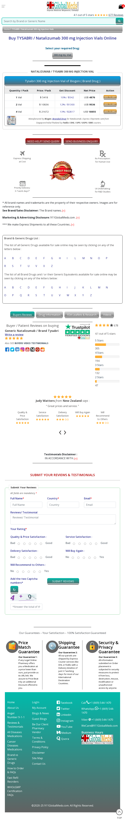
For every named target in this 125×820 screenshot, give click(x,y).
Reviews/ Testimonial (23, 520)
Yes (101, 564)
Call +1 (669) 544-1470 (96, 710)
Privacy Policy (40, 755)
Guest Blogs (39, 726)
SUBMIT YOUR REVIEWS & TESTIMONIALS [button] (62, 482)
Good (48, 550)
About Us (13, 715)
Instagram (65, 728)
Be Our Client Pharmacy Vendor (40, 736)
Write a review (14, 334)
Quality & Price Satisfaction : (28, 544)
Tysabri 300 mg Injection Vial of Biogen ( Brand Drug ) (62, 81)
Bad (12, 550)
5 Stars (99, 340)
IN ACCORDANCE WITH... (61, 464)
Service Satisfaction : (79, 544)
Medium (64, 740)
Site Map (37, 766)
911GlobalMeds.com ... (41, 217)
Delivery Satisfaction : (24, 558)
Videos (107, 315)
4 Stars (99, 352)
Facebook (64, 710)
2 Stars (99, 377)
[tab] (22, 315)
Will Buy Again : (75, 558)
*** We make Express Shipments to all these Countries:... (38, 224)
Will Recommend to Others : (28, 572)
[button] (62, 559)
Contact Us (38, 771)
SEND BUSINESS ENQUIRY (82, 141)
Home (7, 29)
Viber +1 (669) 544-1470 (97, 727)
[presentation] (60, 439)
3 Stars (99, 365)
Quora (63, 746)
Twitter (63, 716)
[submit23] (119, 21)
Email (88, 506)
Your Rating (18, 536)
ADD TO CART (110, 97)
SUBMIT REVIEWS (63, 589)
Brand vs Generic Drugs (12, 766)
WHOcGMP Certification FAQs (14, 798)
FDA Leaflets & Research (82, 315)
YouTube (64, 734)
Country (53, 506)
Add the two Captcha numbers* (23, 588)
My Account (39, 715)
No (67, 564)
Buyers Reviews (22, 315)
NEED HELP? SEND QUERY (43, 141)
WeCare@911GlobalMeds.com (99, 733)
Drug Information (49, 315)
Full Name (17, 506)
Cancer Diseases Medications (14, 753)
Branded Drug (59, 118)
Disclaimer (38, 760)
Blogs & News (40, 721)
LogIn (35, 710)
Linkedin (64, 722)
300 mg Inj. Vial (62, 54)
